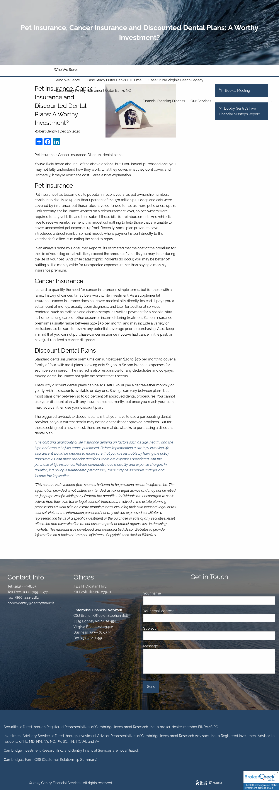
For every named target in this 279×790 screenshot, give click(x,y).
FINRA (203, 727)
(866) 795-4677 (35, 592)
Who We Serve (66, 70)
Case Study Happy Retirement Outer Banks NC (93, 90)
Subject (166, 628)
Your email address (175, 611)
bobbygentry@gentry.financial (31, 603)
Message (167, 646)
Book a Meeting (234, 90)
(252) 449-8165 (25, 586)
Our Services (201, 101)
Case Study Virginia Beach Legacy (175, 80)
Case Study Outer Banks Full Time (114, 80)
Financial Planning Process (164, 101)
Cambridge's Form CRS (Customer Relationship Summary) (50, 760)
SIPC (214, 727)
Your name (168, 593)
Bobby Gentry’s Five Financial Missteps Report (239, 111)
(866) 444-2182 (26, 597)
